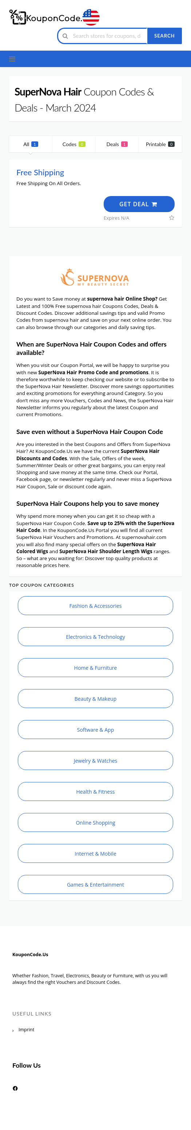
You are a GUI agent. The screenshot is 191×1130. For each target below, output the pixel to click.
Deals (117, 144)
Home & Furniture (95, 667)
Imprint (26, 1030)
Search (164, 36)
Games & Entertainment (95, 884)
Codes (74, 144)
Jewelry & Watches (96, 760)
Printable (160, 144)
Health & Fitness (95, 791)
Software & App (95, 729)
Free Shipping (40, 172)
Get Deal (138, 204)
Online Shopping (95, 822)
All (30, 144)
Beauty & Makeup (96, 698)
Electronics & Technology (95, 636)
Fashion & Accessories (95, 605)
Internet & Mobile (95, 853)
